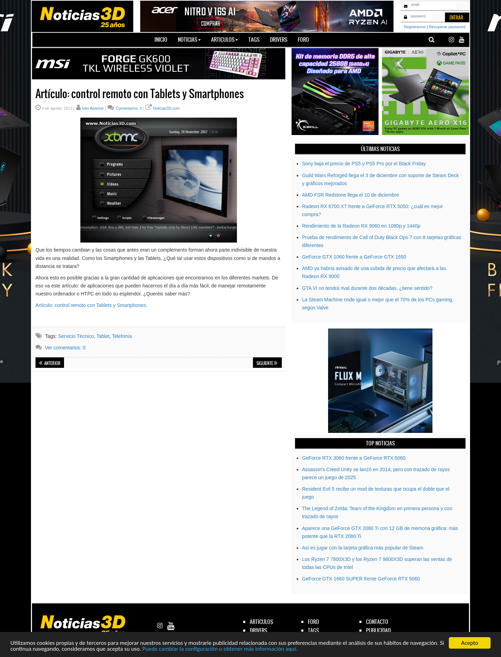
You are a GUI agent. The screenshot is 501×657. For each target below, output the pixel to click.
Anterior (50, 363)
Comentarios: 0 (128, 108)
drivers (258, 630)
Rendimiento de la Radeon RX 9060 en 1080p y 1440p (361, 226)
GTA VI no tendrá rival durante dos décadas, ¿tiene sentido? (367, 288)
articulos (261, 622)
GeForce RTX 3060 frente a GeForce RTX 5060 (354, 458)
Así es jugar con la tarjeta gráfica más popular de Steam (362, 548)
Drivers (278, 39)
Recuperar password (447, 27)
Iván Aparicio (93, 108)
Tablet (102, 336)
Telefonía (122, 336)
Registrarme (415, 27)
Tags (254, 39)
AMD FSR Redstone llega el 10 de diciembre (350, 195)
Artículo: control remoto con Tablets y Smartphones (90, 305)
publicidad (378, 630)
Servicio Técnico (76, 336)
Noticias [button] (189, 39)
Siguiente (266, 363)
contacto (377, 622)
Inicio (163, 39)
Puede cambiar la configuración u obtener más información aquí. (219, 649)
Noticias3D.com (166, 108)
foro (313, 622)
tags (313, 630)
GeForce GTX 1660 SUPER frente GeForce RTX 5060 (361, 578)
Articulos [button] (224, 39)
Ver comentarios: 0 (65, 347)
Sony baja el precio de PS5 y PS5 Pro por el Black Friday (364, 163)
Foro (303, 39)
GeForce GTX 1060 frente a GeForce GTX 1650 (354, 257)
